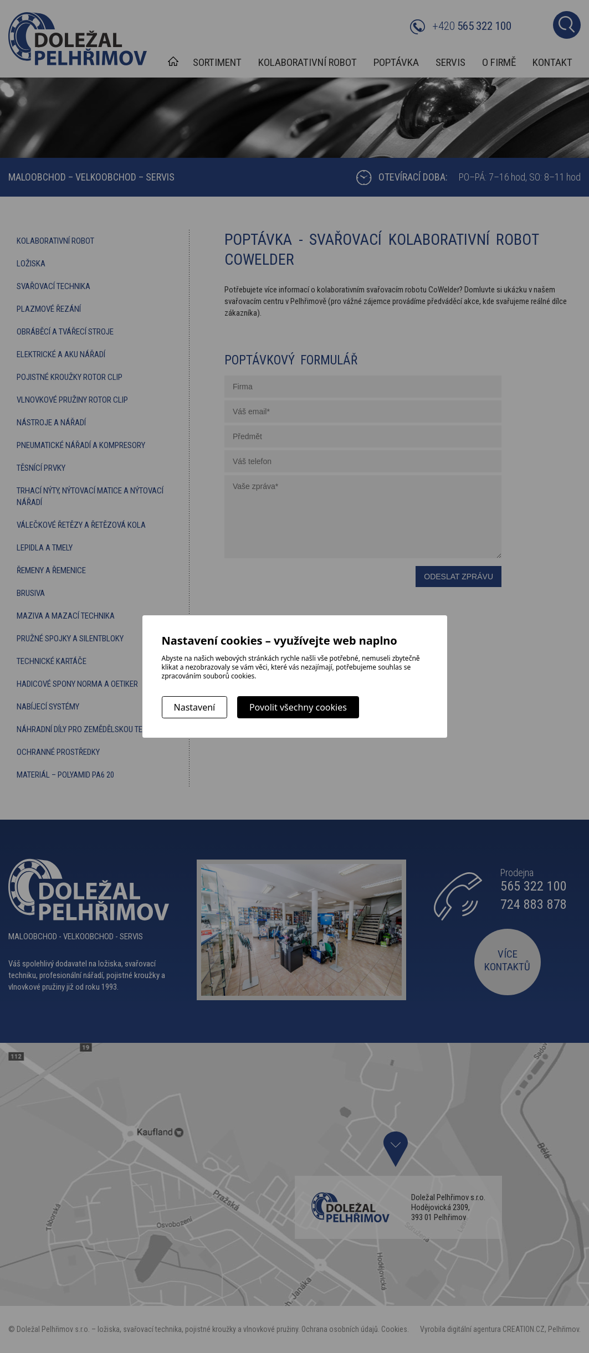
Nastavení (195, 707)
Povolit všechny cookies (298, 707)
